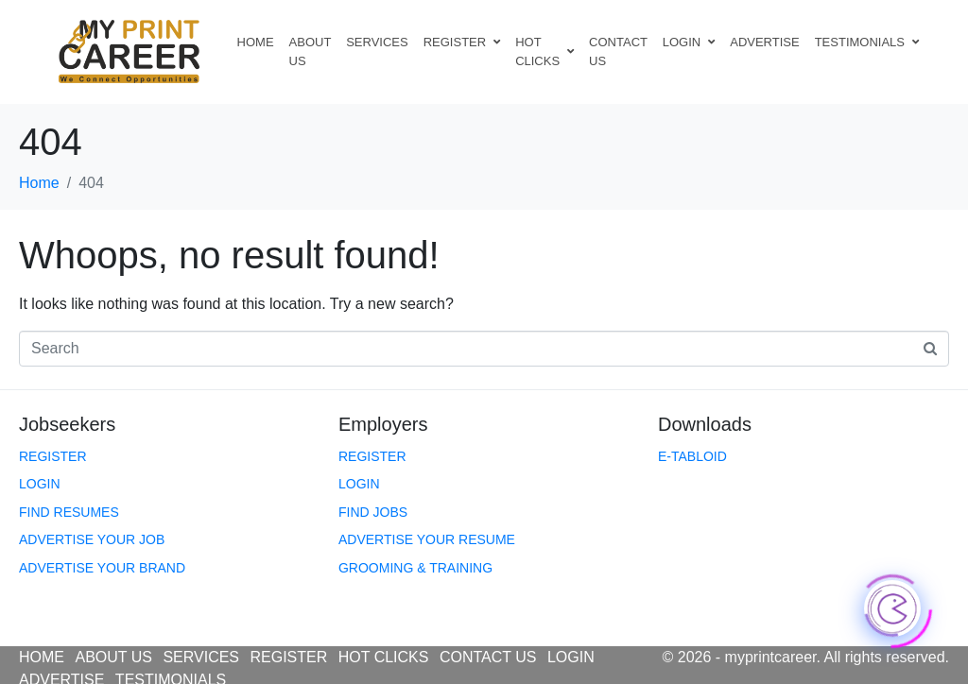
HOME (255, 42)
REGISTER (462, 42)
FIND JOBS (372, 512)
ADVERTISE (764, 42)
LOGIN (689, 42)
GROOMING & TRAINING (415, 567)
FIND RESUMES (69, 512)
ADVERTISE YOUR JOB (91, 539)
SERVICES (377, 42)
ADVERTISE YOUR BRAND (102, 567)
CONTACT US (618, 51)
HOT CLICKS (544, 51)
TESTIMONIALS (867, 42)
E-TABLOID (692, 456)
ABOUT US (310, 51)
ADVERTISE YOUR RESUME (426, 539)
